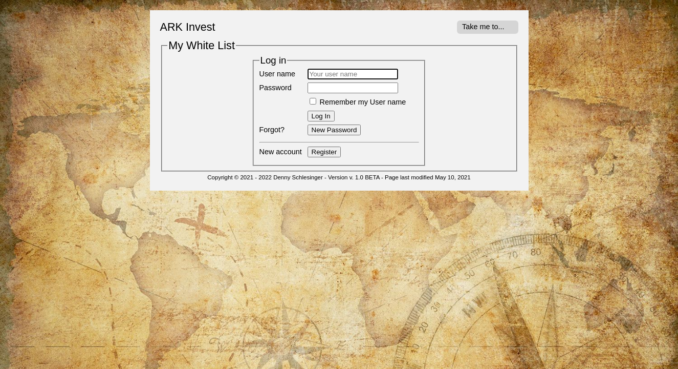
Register (324, 152)
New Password (334, 130)
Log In (321, 116)
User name (277, 74)
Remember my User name (358, 102)
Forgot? (272, 130)
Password (275, 88)
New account (280, 152)
